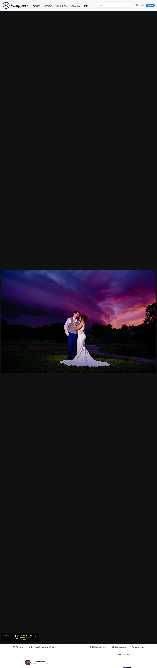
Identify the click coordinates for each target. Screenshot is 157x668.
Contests (75, 6)
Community (61, 6)
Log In (142, 5)
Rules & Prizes (98, 647)
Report (126, 654)
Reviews (47, 6)
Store (85, 6)
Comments (138, 647)
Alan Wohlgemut (38, 661)
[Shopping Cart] (137, 5)
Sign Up (150, 5)
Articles (36, 6)
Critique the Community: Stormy (43, 647)
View (119, 654)
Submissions (119, 647)
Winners (18, 647)
